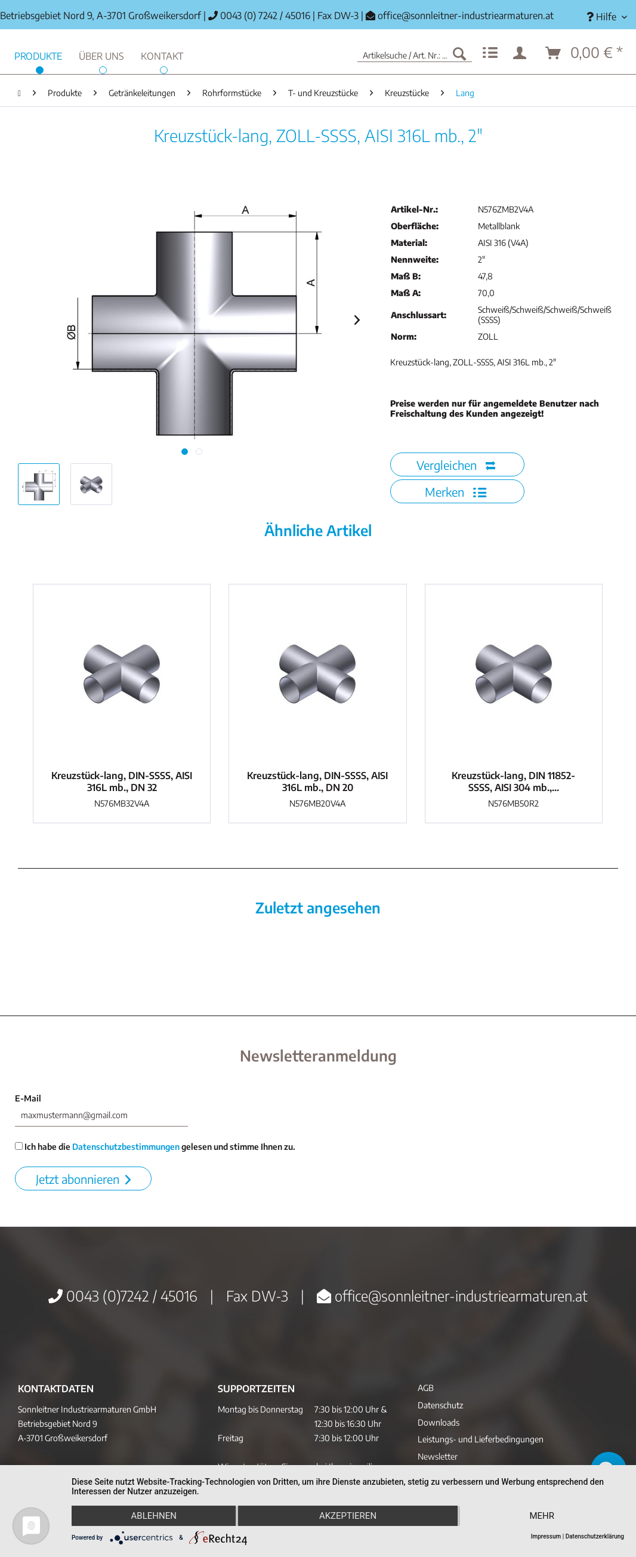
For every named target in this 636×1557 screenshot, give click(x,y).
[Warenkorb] (585, 53)
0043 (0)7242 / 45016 (122, 1295)
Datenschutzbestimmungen (126, 1146)
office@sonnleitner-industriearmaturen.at (466, 15)
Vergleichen (455, 464)
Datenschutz (440, 1405)
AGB (426, 1388)
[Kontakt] (162, 54)
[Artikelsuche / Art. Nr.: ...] (414, 53)
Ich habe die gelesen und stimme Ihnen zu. (155, 1146)
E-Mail (28, 1098)
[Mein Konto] (522, 53)
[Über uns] (101, 54)
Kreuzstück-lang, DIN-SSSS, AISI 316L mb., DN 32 (121, 781)
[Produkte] (38, 54)
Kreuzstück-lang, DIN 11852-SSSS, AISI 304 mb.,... (513, 781)
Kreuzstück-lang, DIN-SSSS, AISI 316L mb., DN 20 (317, 781)
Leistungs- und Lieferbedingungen (481, 1439)
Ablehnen (154, 1515)
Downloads (438, 1422)
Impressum (546, 1536)
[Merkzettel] (490, 53)
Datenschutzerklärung (595, 1536)
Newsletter (438, 1456)
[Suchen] (459, 53)
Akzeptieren (347, 1515)
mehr (542, 1515)
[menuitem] (607, 17)
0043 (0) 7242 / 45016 (259, 15)
